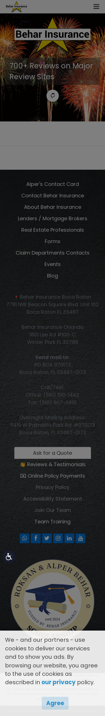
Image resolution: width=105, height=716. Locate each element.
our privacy (58, 682)
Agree (55, 703)
